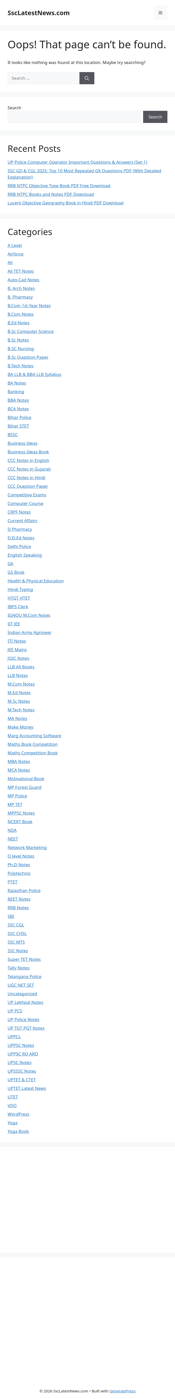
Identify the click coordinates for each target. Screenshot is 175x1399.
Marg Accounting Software (34, 735)
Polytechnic (19, 873)
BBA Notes (18, 400)
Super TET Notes (24, 959)
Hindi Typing (20, 589)
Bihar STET (18, 426)
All (10, 262)
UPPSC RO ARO (23, 1054)
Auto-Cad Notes (23, 280)
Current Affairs (22, 520)
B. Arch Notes (21, 288)
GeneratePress (123, 1390)
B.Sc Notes (18, 340)
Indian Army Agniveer (30, 632)
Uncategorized (22, 994)
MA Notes (17, 718)
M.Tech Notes (21, 710)
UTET (13, 1097)
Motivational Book (26, 778)
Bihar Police (19, 417)
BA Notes (17, 383)
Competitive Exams (27, 495)
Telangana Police (24, 976)
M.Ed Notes (19, 692)
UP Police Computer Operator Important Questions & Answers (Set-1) (77, 162)
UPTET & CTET (22, 1080)
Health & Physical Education (36, 581)
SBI (11, 916)
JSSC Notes (18, 658)
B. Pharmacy (20, 297)
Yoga (12, 1123)
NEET (13, 839)
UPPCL (14, 1037)
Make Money (20, 727)
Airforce (16, 254)
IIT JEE (14, 624)
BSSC (13, 434)
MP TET (15, 804)
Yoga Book (18, 1131)
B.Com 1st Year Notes (29, 305)
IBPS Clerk (18, 606)
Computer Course (25, 503)
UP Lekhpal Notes (25, 1002)
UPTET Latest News (27, 1088)
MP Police (17, 796)
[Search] (86, 78)
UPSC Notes (19, 1062)
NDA (12, 830)
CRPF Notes (19, 512)
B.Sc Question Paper (28, 357)
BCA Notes (18, 409)
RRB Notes (18, 907)
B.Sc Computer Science (31, 331)
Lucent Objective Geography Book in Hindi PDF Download (65, 203)
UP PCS (15, 1011)
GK (10, 563)
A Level (15, 245)
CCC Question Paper (28, 486)
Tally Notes (19, 968)
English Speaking (25, 555)
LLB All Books (21, 667)
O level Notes (21, 856)
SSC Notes (18, 950)
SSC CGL (16, 925)
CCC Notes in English (28, 460)
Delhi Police (19, 546)
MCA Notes (19, 770)
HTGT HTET (19, 598)
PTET (12, 882)
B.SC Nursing (21, 348)
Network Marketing (27, 847)
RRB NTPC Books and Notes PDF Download (51, 194)
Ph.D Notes (19, 864)
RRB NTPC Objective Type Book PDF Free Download (59, 185)
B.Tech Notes (20, 366)
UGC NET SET (21, 985)
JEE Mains (17, 649)
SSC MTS (16, 942)
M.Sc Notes (19, 701)
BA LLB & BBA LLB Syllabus (34, 374)
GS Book (16, 572)
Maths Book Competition (33, 744)
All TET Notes (21, 271)
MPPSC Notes (21, 813)
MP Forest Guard (24, 787)
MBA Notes (19, 761)
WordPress (18, 1114)
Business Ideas (22, 443)
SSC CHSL (17, 933)
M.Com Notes (21, 684)
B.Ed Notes (19, 323)
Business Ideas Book (28, 452)
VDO (12, 1105)
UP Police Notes (23, 1019)
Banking (16, 391)
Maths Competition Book (33, 753)
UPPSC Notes (21, 1045)
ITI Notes (17, 641)
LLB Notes (18, 675)
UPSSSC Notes (22, 1071)
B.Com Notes (21, 314)
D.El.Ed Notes (21, 538)
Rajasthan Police (24, 890)
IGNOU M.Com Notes (29, 615)
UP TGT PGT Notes (26, 1028)
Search (14, 108)
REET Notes (19, 899)
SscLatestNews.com (39, 12)
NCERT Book (20, 821)
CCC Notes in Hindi (26, 477)
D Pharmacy (20, 529)
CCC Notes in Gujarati (29, 469)
